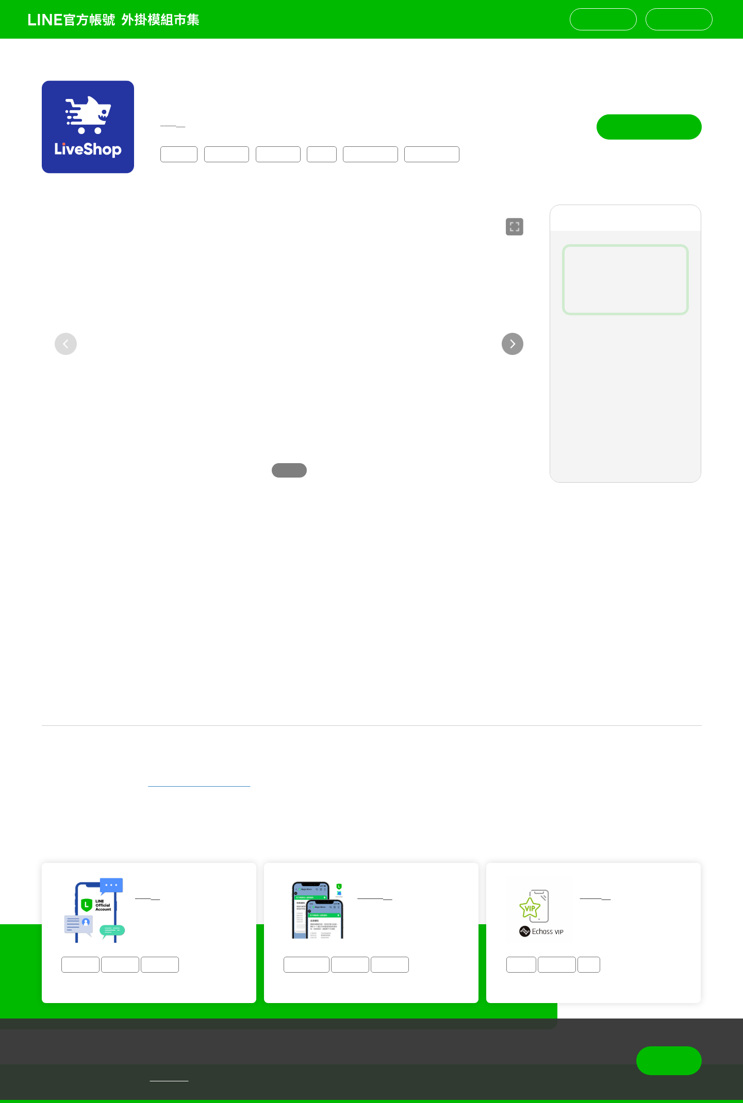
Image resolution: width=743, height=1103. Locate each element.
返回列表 (52, 54)
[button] (513, 343)
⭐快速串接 (370, 153)
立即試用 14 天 (649, 127)
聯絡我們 (603, 18)
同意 (669, 1060)
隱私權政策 (169, 1077)
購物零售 (226, 153)
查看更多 (371, 708)
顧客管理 (277, 153)
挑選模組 (679, 18)
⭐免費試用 (431, 153)
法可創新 (175, 90)
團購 (321, 153)
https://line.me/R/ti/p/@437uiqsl (199, 782)
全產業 (179, 153)
